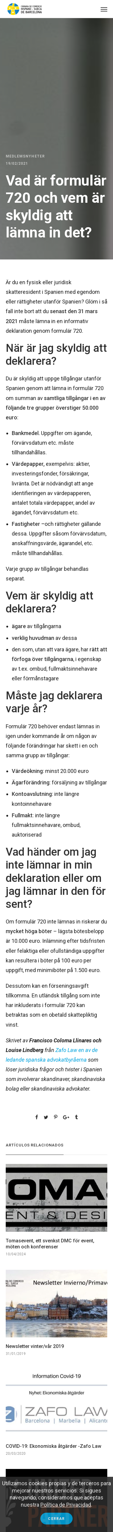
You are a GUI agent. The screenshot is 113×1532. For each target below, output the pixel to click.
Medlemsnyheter (25, 156)
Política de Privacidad (65, 1505)
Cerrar (56, 1519)
